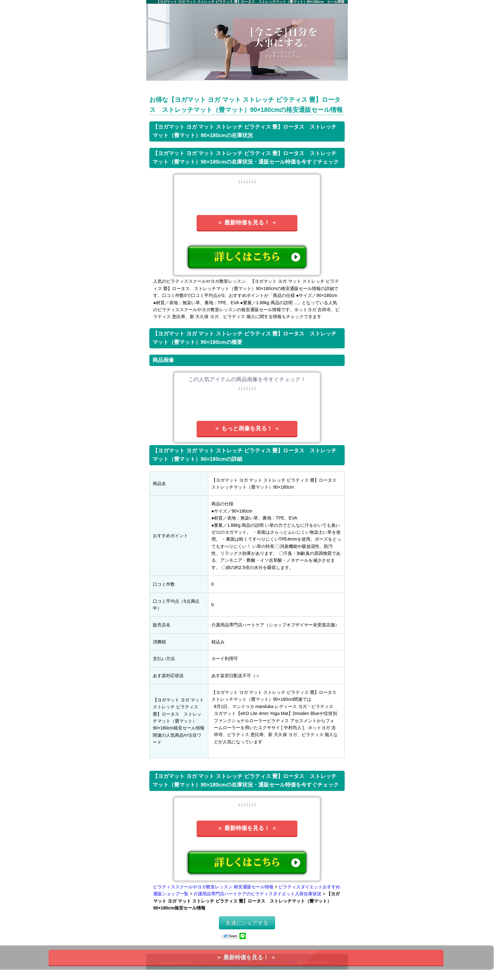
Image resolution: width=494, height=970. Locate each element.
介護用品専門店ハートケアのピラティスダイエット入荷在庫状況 (257, 893)
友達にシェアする (247, 923)
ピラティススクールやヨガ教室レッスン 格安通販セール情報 (213, 886)
